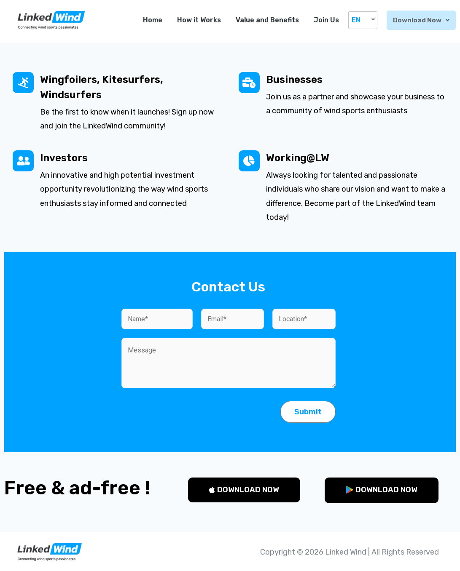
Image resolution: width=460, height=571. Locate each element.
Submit (308, 411)
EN (357, 20)
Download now (422, 20)
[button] (244, 490)
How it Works (201, 20)
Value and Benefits (269, 20)
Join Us (328, 20)
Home (154, 20)
